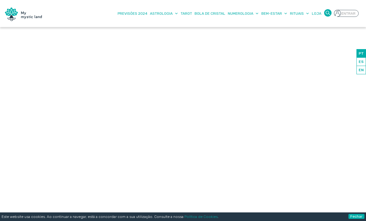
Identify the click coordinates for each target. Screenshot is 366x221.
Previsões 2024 (132, 13)
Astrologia (164, 13)
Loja (316, 13)
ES (361, 62)
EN (361, 70)
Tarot (186, 13)
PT (361, 53)
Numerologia (243, 13)
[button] (328, 12)
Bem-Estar (274, 13)
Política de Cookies (201, 217)
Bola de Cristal (210, 13)
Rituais (299, 13)
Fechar (356, 216)
